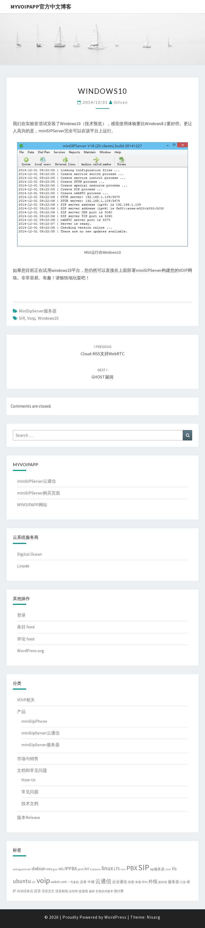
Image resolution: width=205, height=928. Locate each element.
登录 (21, 615)
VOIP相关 (26, 699)
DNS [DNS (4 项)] (49, 869)
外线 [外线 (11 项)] (152, 881)
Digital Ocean (29, 554)
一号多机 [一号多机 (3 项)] (73, 882)
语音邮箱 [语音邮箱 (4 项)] (61, 891)
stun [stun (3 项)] (168, 869)
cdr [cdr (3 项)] (29, 869)
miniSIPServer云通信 (36, 481)
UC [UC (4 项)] (34, 882)
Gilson (121, 102)
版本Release (28, 817)
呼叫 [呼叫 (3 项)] (145, 882)
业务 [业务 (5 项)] (83, 882)
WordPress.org (30, 650)
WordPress (115, 917)
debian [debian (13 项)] (38, 868)
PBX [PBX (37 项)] (132, 868)
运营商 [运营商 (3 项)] (73, 891)
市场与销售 (27, 758)
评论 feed (25, 638)
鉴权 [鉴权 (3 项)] (92, 891)
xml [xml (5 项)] (63, 882)
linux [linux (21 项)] (107, 868)
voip (31, 318)
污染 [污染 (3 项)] (183, 882)
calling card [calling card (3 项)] (19, 869)
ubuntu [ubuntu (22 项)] (22, 881)
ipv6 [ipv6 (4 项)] (81, 869)
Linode (23, 566)
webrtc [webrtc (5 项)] (55, 882)
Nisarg (153, 917)
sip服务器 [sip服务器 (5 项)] (157, 869)
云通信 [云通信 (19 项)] (103, 881)
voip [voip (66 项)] (43, 880)
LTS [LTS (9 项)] (117, 868)
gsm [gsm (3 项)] (55, 869)
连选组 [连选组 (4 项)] (83, 891)
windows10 (48, 318)
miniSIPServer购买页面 (38, 493)
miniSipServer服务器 (38, 311)
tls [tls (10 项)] (174, 869)
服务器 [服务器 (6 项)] (173, 881)
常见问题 (29, 791)
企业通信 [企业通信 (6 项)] (119, 881)
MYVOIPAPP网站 (32, 504)
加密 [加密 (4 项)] (131, 882)
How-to (28, 779)
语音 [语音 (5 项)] (37, 891)
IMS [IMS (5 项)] (61, 869)
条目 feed (25, 626)
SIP (22, 318)
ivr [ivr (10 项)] (86, 869)
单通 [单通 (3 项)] (138, 882)
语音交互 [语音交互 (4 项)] (48, 891)
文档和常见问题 (32, 770)
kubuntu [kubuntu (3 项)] (95, 869)
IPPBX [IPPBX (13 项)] (70, 868)
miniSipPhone (34, 721)
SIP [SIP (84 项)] (143, 867)
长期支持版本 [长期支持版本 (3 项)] (104, 891)
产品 (21, 711)
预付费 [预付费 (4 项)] (119, 891)
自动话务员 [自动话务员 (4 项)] (25, 891)
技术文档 (29, 803)
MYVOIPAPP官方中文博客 (40, 6)
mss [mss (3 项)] (123, 869)
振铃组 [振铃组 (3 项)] (162, 882)
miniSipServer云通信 (40, 733)
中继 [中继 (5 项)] (91, 882)
